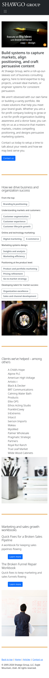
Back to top (7, 659)
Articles (26, 659)
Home (18, 659)
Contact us (8, 158)
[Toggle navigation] (5, 11)
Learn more (15, 556)
